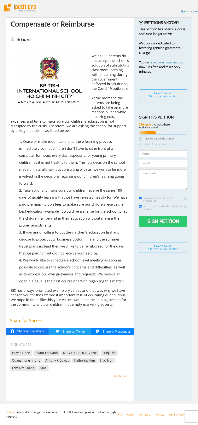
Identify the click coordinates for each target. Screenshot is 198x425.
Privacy (160, 414)
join (195, 11)
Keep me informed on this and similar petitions (160, 207)
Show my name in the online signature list (156, 199)
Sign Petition (163, 221)
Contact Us (145, 414)
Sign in (184, 11)
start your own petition (167, 62)
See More (119, 376)
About (130, 414)
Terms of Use (176, 414)
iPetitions (20, 7)
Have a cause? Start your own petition (163, 94)
